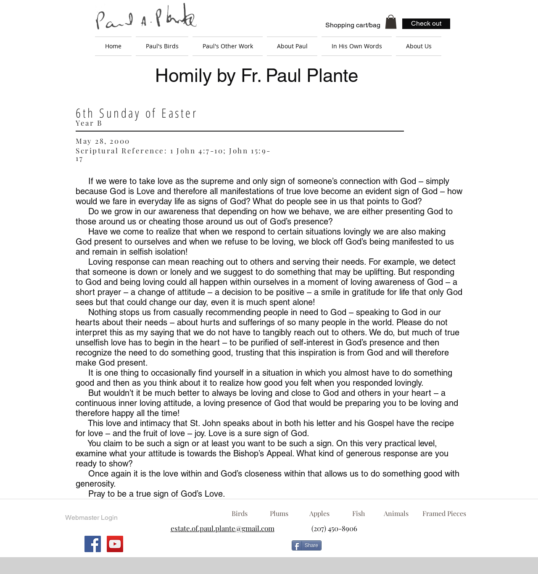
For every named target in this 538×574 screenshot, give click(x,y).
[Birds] (239, 513)
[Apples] (319, 513)
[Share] (307, 545)
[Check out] (426, 23)
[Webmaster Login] (91, 517)
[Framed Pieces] (444, 513)
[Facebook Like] (393, 548)
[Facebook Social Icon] (92, 544)
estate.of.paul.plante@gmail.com (222, 528)
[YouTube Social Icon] (115, 544)
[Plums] (279, 513)
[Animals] (396, 513)
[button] (391, 22)
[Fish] (358, 513)
